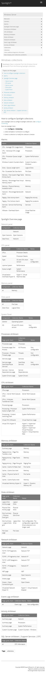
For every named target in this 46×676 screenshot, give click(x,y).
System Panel (8, 89)
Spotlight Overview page (23, 27)
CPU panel (8, 83)
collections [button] (10, 651)
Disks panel (8, 87)
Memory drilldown (23, 34)
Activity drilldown (23, 45)
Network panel (9, 81)
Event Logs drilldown (23, 42)
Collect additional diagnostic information (14, 52)
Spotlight (6, 3)
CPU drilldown (23, 32)
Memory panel (9, 85)
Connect (23, 21)
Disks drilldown (23, 37)
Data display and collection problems (23, 55)
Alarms (23, 24)
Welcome (23, 19)
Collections (23, 48)
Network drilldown (23, 40)
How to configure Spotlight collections (14, 73)
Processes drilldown (23, 29)
